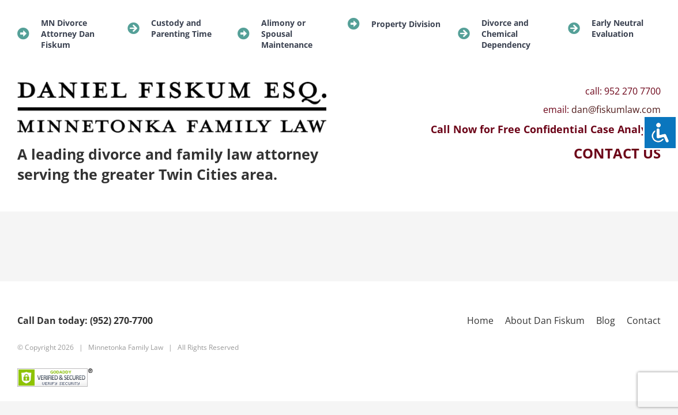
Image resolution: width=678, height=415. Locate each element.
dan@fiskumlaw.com (616, 109)
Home (480, 320)
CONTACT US (617, 153)
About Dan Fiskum (545, 320)
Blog (605, 320)
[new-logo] (171, 86)
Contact (644, 320)
